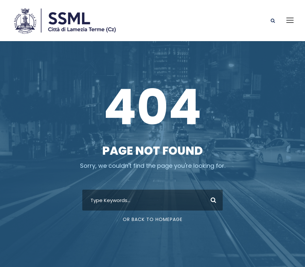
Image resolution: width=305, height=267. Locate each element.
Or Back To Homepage (153, 219)
